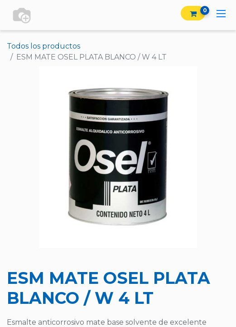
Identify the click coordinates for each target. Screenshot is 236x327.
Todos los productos (43, 46)
